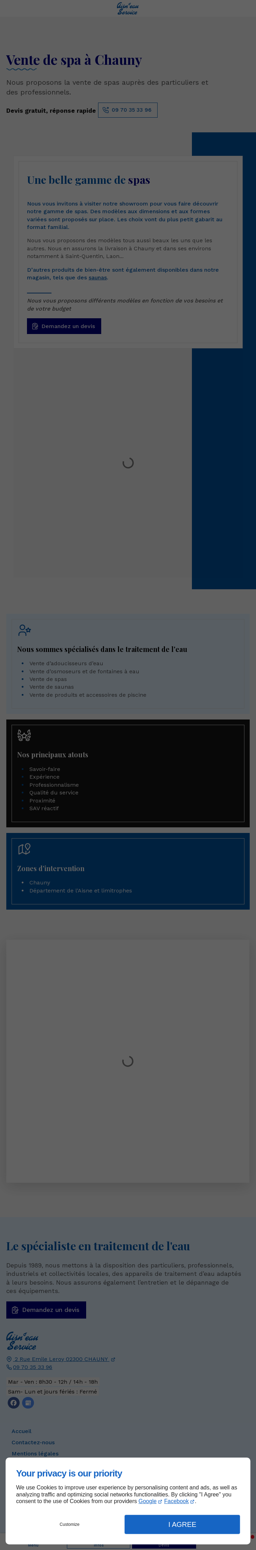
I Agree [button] (182, 1524)
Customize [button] (69, 1524)
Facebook (176, 1501)
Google (148, 1501)
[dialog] (128, 1501)
